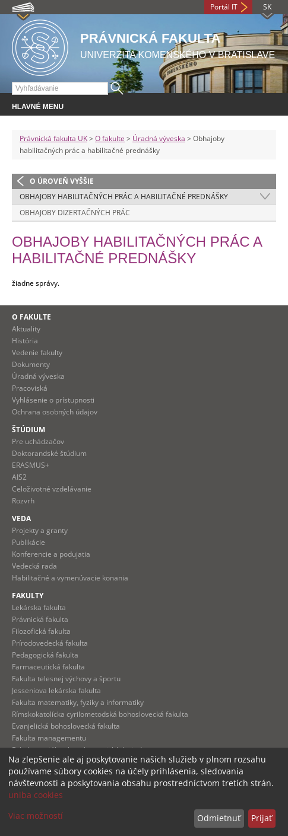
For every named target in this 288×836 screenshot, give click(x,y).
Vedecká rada (34, 566)
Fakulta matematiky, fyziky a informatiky (78, 702)
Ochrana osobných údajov (54, 412)
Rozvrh (23, 501)
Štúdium (28, 430)
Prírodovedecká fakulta (50, 643)
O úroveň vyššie (62, 181)
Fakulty (27, 596)
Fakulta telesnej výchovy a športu (66, 679)
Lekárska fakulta (39, 607)
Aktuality (26, 329)
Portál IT (224, 7)
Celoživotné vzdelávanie (51, 489)
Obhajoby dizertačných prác (75, 213)
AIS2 (19, 477)
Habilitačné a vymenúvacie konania (70, 578)
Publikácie (28, 542)
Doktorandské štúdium (49, 453)
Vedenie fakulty (37, 352)
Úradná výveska (158, 138)
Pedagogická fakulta (45, 655)
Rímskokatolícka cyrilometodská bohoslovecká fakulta (100, 714)
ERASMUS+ (30, 465)
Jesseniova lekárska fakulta (56, 690)
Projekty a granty (40, 530)
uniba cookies (35, 794)
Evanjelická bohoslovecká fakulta (66, 726)
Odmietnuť (218, 818)
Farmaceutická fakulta (48, 667)
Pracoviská (30, 388)
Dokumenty (31, 364)
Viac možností (35, 815)
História (25, 341)
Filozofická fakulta (41, 631)
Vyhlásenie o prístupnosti (53, 400)
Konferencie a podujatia (51, 554)
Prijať (261, 818)
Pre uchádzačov (38, 441)
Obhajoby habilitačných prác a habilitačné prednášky (124, 197)
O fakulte (110, 138)
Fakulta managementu (49, 738)
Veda (21, 518)
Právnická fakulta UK (53, 138)
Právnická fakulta (40, 619)
